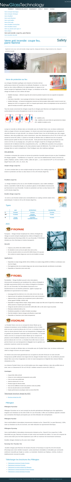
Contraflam (32, 217)
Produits (10, 9)
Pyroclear (52, 212)
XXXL (40, 9)
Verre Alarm (7, 31)
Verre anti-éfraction (10, 18)
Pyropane (15, 212)
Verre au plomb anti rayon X (12, 28)
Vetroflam (32, 214)
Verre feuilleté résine (10, 26)
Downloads (32, 9)
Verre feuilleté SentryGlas (12, 24)
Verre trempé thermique (11, 12)
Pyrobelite (15, 214)
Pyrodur (52, 214)
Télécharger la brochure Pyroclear (16, 465)
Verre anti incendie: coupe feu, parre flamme (17, 33)
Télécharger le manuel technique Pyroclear (19, 471)
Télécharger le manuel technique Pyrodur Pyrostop (21, 469)
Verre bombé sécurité (10, 35)
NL (65, 1)
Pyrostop (52, 217)
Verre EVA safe (8, 22)
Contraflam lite (32, 215)
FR (68, 1)
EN (70, 1)
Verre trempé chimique (11, 14)
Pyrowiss (32, 212)
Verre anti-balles (9, 20)
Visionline (15, 218)
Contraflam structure (32, 218)
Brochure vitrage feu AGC (14, 397)
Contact (52, 9)
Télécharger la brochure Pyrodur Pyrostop (18, 463)
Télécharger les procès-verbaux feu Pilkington (19, 467)
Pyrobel (15, 217)
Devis (45, 9)
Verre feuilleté (8, 16)
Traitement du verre (21, 9)
